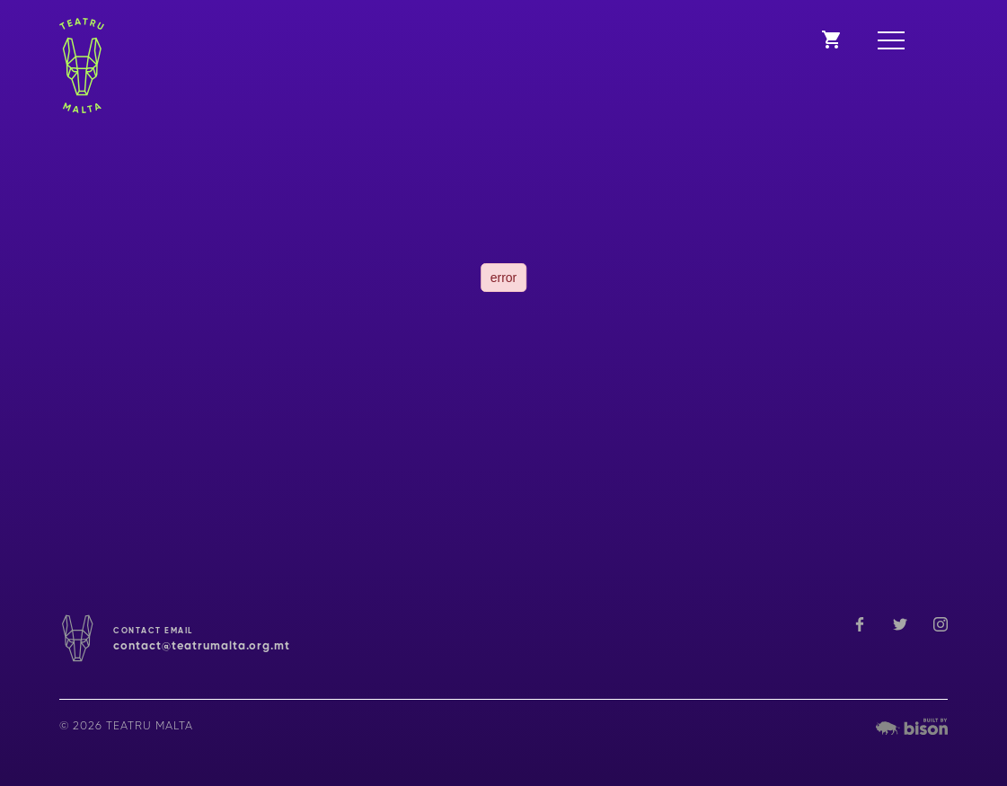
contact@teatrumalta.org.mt (201, 646)
